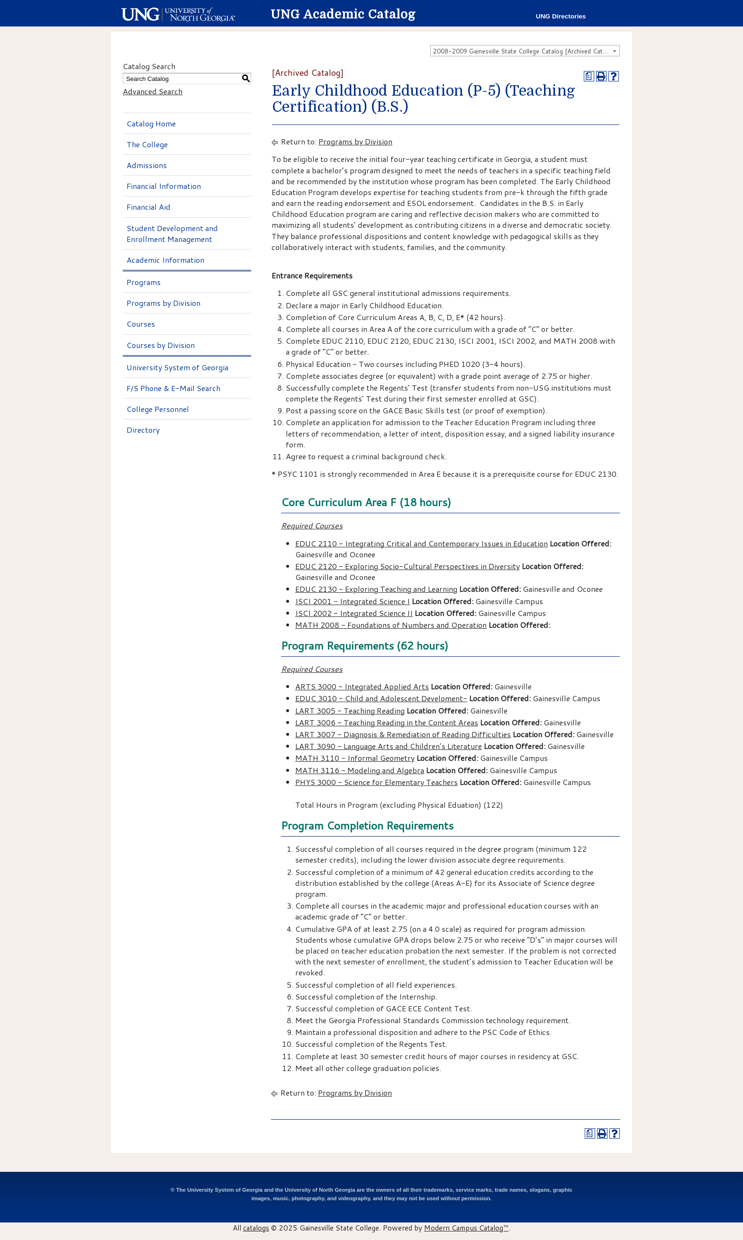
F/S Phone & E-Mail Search (173, 388)
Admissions (147, 165)
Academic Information (165, 259)
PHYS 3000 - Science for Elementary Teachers (376, 781)
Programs (144, 282)
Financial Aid (149, 206)
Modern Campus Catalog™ (466, 1227)
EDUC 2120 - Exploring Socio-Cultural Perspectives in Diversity (407, 566)
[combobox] (525, 50)
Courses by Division (161, 344)
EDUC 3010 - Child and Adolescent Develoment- (381, 698)
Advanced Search (152, 91)
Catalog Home (151, 123)
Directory (143, 429)
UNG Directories (561, 16)
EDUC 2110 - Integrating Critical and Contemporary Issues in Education (421, 543)
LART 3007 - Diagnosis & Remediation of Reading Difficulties (403, 734)
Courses (141, 323)
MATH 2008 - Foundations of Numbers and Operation (391, 624)
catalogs (256, 1227)
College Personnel (158, 408)
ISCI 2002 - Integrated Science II (354, 612)
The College (147, 144)
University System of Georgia (177, 367)
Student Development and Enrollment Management (172, 233)
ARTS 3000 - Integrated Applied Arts (362, 686)
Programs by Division (163, 302)
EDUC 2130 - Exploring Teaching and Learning (376, 588)
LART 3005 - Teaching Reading (350, 710)
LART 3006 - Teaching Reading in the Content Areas (386, 722)
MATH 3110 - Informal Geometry (355, 757)
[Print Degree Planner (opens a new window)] (589, 76)
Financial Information (164, 185)
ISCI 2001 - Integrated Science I (352, 601)
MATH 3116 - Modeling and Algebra (359, 770)
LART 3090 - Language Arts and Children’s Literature (388, 745)
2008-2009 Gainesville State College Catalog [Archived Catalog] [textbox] (525, 51)
